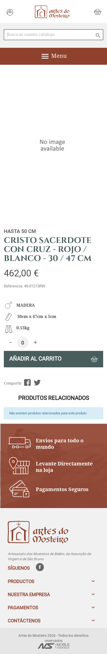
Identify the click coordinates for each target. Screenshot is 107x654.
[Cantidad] (22, 342)
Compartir (27, 382)
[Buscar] (53, 34)
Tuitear (37, 382)
